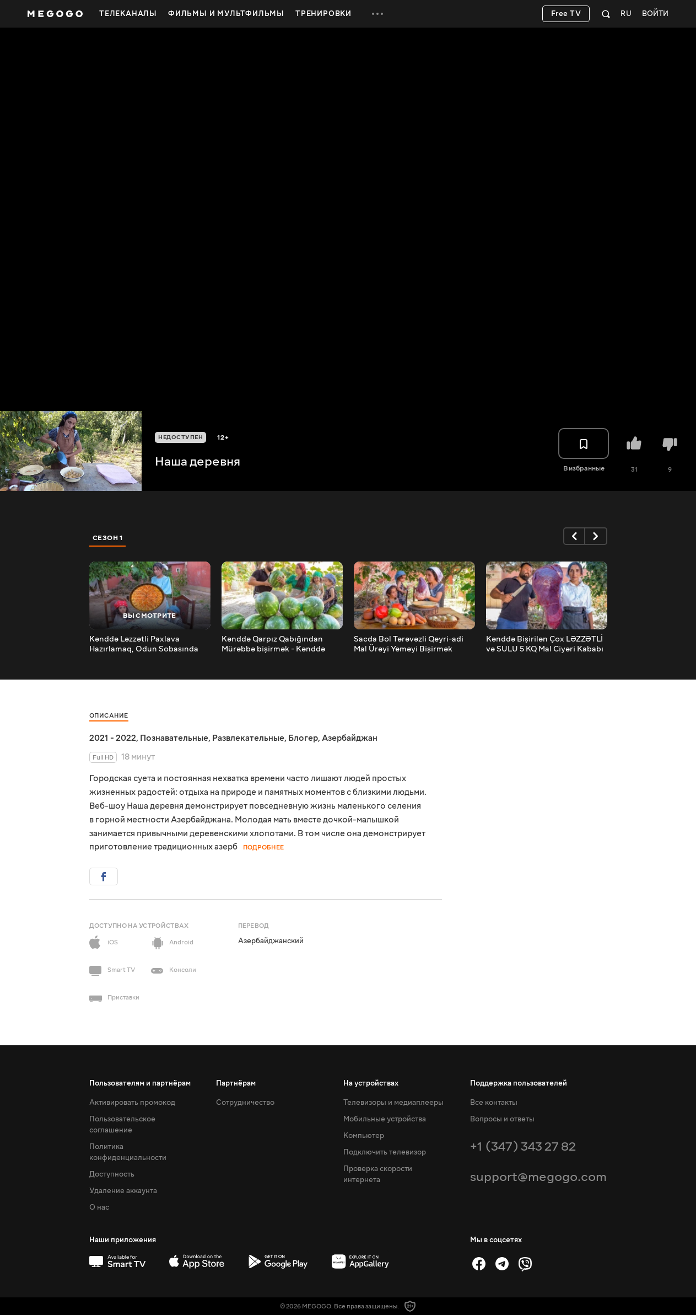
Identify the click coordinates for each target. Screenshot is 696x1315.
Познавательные (174, 738)
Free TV (566, 14)
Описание (108, 716)
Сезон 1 (108, 537)
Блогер (303, 738)
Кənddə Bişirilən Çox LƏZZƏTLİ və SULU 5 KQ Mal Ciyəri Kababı (544, 644)
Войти (655, 14)
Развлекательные (248, 738)
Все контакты (493, 1103)
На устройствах (370, 1083)
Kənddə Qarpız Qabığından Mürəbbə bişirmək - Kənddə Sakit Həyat (273, 644)
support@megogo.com (538, 1176)
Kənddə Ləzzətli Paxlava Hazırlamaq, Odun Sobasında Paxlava (143, 644)
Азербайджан (349, 738)
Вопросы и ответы (502, 1119)
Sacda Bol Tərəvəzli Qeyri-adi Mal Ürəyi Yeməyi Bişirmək (408, 644)
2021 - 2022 (112, 738)
